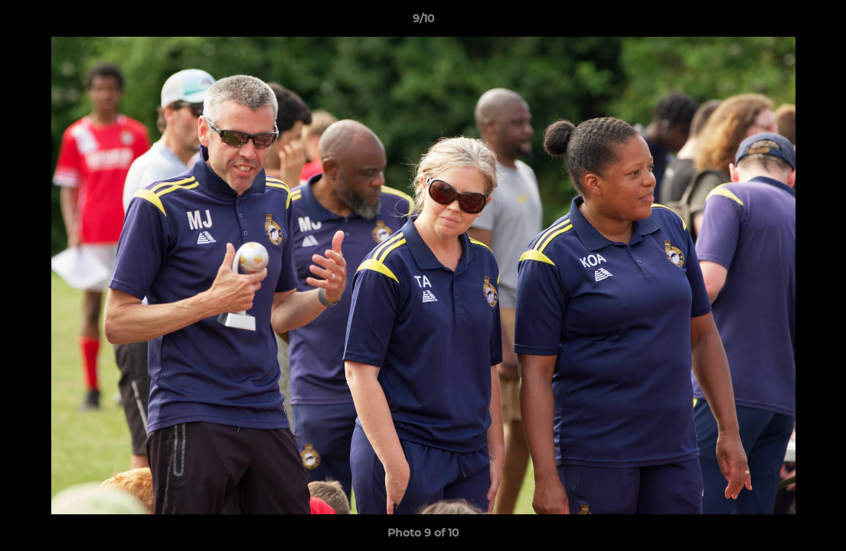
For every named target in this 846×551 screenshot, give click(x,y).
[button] (818, 22)
